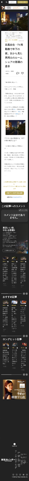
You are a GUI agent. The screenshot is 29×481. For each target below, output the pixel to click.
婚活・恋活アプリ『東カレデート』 (24, 457)
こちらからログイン (17, 197)
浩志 (19, 111)
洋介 (14, 109)
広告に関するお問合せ (16, 461)
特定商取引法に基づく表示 (19, 465)
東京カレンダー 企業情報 (16, 466)
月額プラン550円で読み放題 (14, 193)
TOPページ (16, 451)
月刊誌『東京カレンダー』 (24, 454)
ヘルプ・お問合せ (16, 455)
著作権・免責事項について (19, 461)
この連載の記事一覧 (9, 250)
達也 (17, 113)
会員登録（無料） (23, 2)
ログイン (13, 2)
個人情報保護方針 (19, 456)
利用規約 (19, 453)
